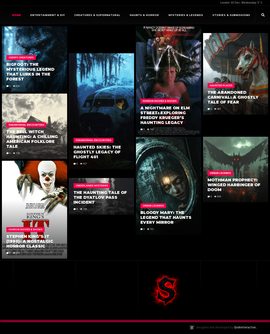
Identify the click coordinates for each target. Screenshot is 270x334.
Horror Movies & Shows (159, 101)
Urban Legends (220, 173)
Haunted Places (221, 85)
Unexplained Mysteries (92, 185)
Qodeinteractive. (245, 327)
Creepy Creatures (21, 57)
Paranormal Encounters (93, 140)
